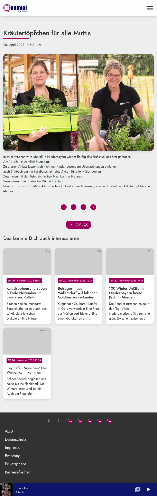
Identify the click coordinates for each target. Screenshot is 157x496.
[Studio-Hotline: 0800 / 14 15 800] (59, 420)
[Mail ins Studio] (49, 420)
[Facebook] (78, 420)
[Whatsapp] (68, 420)
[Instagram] (88, 420)
